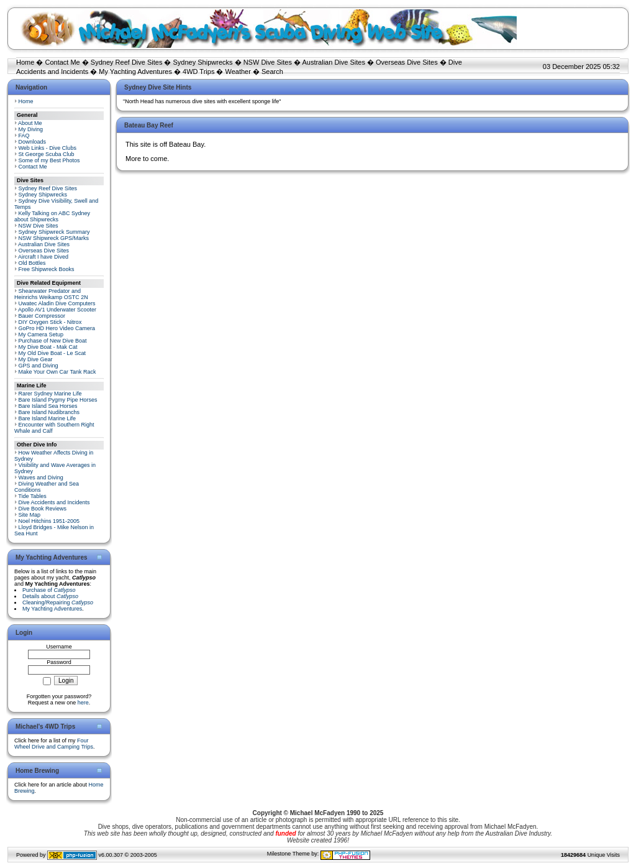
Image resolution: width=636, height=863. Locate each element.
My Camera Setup (41, 334)
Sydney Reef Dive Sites (127, 62)
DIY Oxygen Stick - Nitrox (50, 322)
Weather (238, 71)
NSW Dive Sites (267, 62)
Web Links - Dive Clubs (47, 148)
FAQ (24, 135)
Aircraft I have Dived (43, 257)
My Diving (31, 129)
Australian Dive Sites (333, 62)
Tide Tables (32, 496)
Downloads (33, 142)
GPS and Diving (38, 365)
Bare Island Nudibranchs (49, 412)
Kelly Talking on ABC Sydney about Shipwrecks (52, 216)
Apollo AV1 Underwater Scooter (57, 310)
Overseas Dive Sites (407, 62)
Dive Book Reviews (43, 508)
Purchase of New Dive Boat (53, 341)
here (83, 702)
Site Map (30, 515)
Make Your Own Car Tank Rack (57, 372)
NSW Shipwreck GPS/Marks (54, 238)
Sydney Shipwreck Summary (54, 232)
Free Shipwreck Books (47, 269)
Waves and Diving (41, 477)
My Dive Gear (36, 359)
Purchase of (49, 590)
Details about (50, 596)
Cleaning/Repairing (57, 602)
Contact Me (62, 62)
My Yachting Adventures (135, 71)
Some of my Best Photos (49, 160)
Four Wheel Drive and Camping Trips (53, 743)
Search (272, 71)
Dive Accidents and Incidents (54, 502)
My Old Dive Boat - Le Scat (52, 353)
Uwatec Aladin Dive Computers (57, 303)
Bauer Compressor (42, 316)
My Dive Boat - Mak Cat (48, 347)
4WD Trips (198, 71)
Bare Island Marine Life (47, 418)
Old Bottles (32, 263)
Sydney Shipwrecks (203, 62)
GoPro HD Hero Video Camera (57, 328)
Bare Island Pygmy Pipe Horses (58, 400)
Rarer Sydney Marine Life (50, 393)
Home (25, 62)
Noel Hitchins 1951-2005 (49, 521)
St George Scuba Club (47, 154)
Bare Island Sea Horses (48, 406)
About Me (30, 123)
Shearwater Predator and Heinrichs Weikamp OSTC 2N (51, 294)
